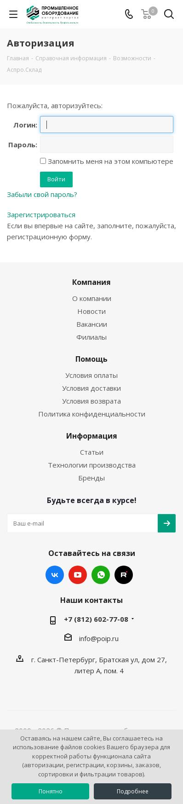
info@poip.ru (99, 638)
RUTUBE (123, 575)
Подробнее (133, 791)
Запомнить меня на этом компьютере (109, 161)
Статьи (91, 452)
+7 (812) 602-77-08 (96, 619)
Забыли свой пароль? (42, 194)
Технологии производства (92, 464)
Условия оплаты (91, 375)
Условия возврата (91, 400)
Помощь (91, 359)
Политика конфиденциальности (91, 413)
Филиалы (91, 336)
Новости (91, 311)
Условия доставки (91, 388)
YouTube (78, 575)
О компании (91, 298)
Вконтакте (55, 575)
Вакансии (91, 324)
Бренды (91, 477)
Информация (91, 436)
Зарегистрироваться (41, 214)
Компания (91, 282)
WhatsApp (101, 575)
